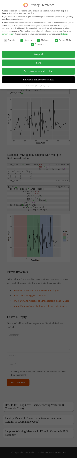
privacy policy (8, 32)
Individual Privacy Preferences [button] (38, 77)
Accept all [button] (38, 52)
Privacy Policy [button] (41, 84)
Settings (64, 32)
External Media (63, 38)
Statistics (26, 38)
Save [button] (38, 60)
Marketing (43, 38)
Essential (9, 38)
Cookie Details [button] (30, 84)
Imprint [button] (49, 84)
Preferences (37, 42)
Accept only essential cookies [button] (38, 69)
